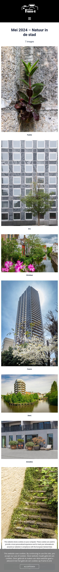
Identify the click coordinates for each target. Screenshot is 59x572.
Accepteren (29, 566)
